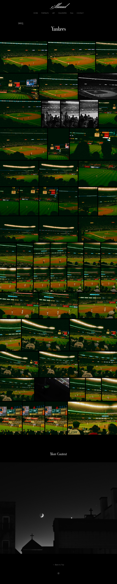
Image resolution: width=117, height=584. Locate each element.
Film (71, 13)
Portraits (45, 13)
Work (35, 13)
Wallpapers (62, 13)
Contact (80, 13)
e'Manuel (58, 7)
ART (53, 13)
